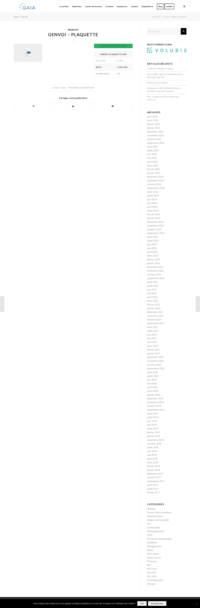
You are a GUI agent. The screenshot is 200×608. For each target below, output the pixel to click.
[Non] (196, 603)
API (149, 523)
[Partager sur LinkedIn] (73, 106)
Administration (155, 516)
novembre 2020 (155, 360)
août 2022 (152, 282)
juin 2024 (152, 199)
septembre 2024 (155, 188)
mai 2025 (152, 158)
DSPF (150, 535)
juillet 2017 (153, 488)
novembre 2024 (155, 180)
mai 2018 (152, 454)
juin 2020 (152, 379)
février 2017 (153, 492)
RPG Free (152, 568)
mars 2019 (152, 428)
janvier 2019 (153, 436)
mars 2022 (152, 300)
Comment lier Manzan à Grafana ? (160, 69)
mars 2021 (152, 346)
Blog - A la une (21, 16)
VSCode (151, 583)
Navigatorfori (154, 546)
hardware (152, 542)
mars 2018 (152, 462)
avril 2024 (152, 206)
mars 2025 (152, 165)
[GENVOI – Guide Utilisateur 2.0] (198, 304)
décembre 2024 (155, 176)
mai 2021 (152, 338)
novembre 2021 (155, 315)
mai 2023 (152, 248)
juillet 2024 (153, 195)
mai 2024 (152, 203)
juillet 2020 (153, 376)
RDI (149, 565)
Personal (152, 561)
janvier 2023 (153, 263)
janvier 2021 (153, 353)
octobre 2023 (154, 229)
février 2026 (153, 124)
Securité (151, 572)
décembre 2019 (155, 398)
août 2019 (152, 413)
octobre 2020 (154, 364)
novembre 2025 (155, 135)
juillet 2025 (153, 150)
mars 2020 (152, 391)
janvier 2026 (153, 127)
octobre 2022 (154, 274)
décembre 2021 (155, 312)
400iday (151, 508)
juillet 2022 (153, 285)
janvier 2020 (153, 394)
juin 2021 (152, 334)
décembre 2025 (155, 131)
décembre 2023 (155, 221)
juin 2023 (152, 244)
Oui (141, 603)
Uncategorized (155, 580)
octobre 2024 (154, 184)
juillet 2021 (153, 330)
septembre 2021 (155, 323)
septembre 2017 (155, 481)
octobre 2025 (154, 139)
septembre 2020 (155, 368)
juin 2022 (152, 289)
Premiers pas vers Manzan (157, 83)
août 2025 (152, 146)
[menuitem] (63, 6)
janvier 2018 (153, 470)
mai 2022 (152, 293)
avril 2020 (152, 387)
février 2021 (153, 349)
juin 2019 (152, 421)
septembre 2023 (155, 233)
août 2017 (152, 485)
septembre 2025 (155, 143)
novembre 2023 (155, 225)
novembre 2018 (155, 440)
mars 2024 (152, 210)
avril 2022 (152, 297)
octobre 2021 (154, 319)
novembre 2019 (155, 402)
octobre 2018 (154, 443)
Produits (73, 30)
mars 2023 (152, 255)
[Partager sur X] (33, 106)
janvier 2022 (153, 308)
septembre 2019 (155, 409)
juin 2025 (152, 154)
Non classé (153, 553)
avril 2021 (152, 342)
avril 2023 (152, 252)
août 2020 (152, 372)
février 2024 (153, 214)
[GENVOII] (2, 304)
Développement (155, 531)
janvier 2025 (153, 173)
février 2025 (153, 169)
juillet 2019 (153, 417)
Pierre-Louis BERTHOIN (83, 88)
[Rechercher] (166, 31)
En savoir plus (157, 603)
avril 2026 (152, 116)
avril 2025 (152, 161)
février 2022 (153, 304)
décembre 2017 (155, 473)
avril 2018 (152, 458)
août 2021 (152, 327)
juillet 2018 (153, 447)
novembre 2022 (155, 270)
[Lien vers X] (184, 6)
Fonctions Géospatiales (159, 538)
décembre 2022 (155, 267)
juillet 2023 (153, 240)
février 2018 (153, 466)
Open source (154, 557)
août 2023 (152, 236)
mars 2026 (152, 120)
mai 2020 (152, 383)
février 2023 (153, 259)
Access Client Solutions (159, 512)
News (150, 550)
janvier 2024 (153, 218)
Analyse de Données (158, 520)
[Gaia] (27, 6)
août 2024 (152, 191)
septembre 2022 (155, 278)
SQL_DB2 (152, 576)
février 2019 (153, 432)
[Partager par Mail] (112, 106)
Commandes (153, 527)
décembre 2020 (155, 357)
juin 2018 (152, 451)
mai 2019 (152, 424)
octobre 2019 (154, 406)
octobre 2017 (154, 477)
